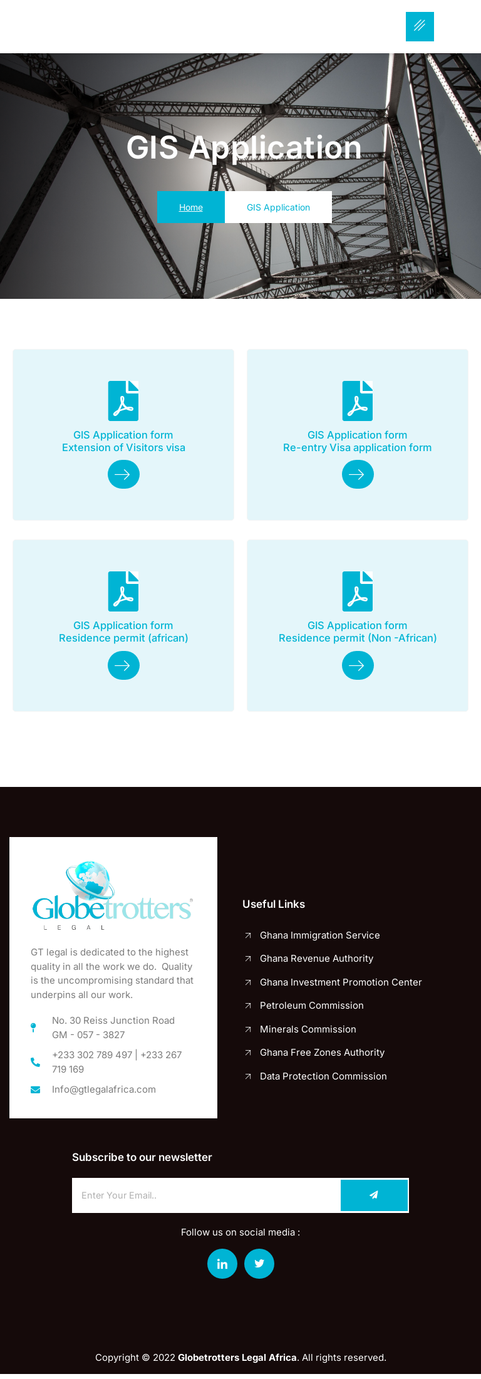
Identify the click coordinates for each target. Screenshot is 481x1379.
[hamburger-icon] (420, 27)
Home (191, 207)
